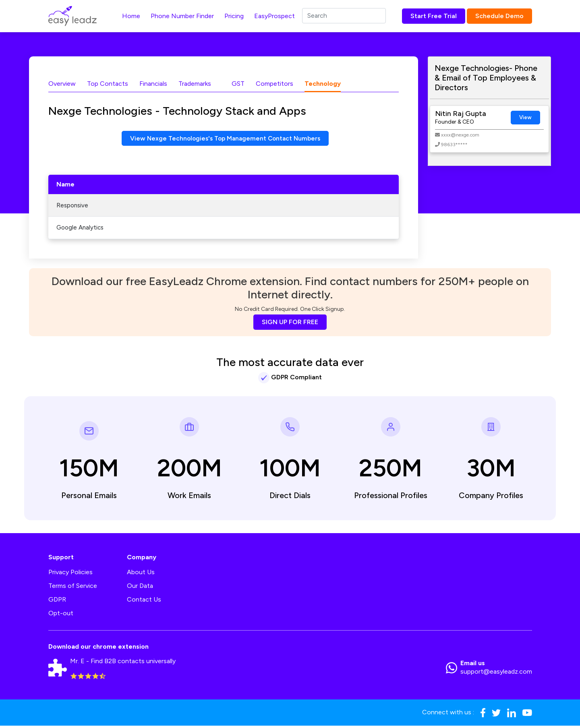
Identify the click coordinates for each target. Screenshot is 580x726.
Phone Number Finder (182, 16)
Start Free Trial (433, 16)
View (525, 117)
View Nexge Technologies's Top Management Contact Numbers (225, 138)
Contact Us (144, 600)
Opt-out (60, 613)
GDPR (57, 600)
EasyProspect (274, 16)
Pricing (234, 16)
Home (131, 16)
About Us (141, 572)
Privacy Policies (70, 572)
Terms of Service (72, 586)
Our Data (140, 586)
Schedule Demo (499, 16)
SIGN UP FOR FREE (290, 322)
